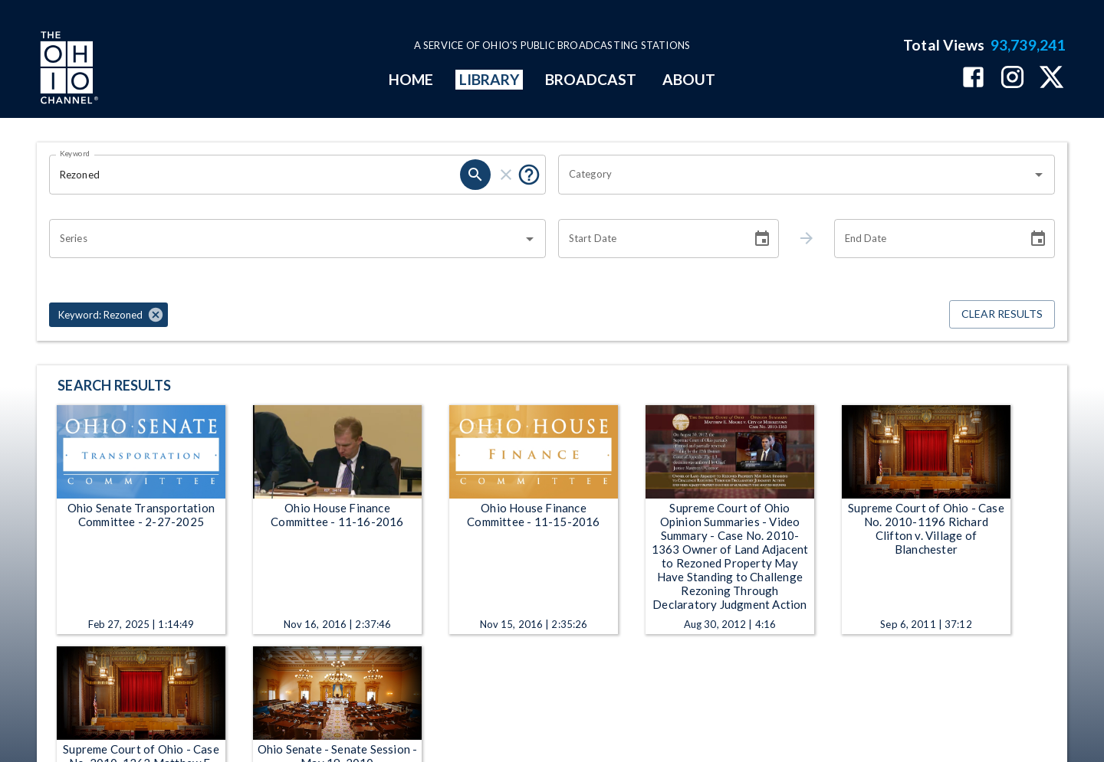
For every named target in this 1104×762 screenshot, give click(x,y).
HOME (411, 79)
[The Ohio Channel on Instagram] (1012, 78)
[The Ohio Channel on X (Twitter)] (1051, 78)
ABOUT (688, 79)
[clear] (506, 174)
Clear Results (1002, 314)
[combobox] (795, 175)
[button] (108, 315)
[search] (475, 174)
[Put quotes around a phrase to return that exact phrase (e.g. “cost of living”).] (529, 174)
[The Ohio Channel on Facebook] (973, 78)
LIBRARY (489, 79)
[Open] (1039, 174)
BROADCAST (591, 79)
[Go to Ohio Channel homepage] (67, 70)
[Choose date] (762, 239)
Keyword (75, 153)
